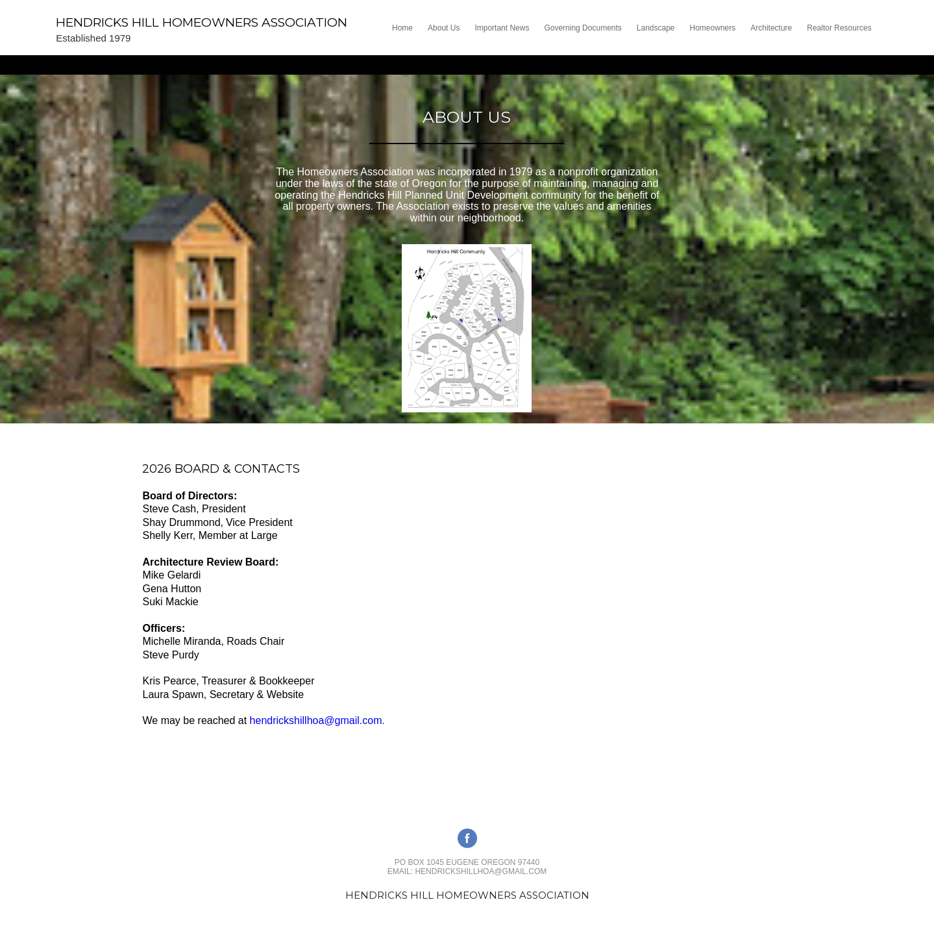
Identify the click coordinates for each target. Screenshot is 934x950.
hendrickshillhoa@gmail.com (316, 720)
